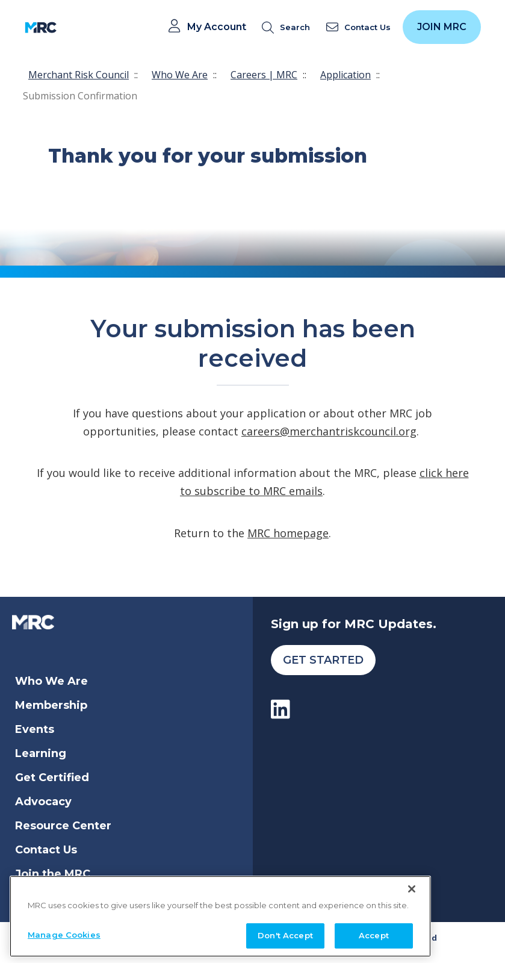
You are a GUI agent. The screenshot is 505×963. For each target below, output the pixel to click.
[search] (288, 27)
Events (34, 729)
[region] (220, 914)
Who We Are (180, 74)
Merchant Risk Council (78, 74)
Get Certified (52, 777)
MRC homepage (288, 533)
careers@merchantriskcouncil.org (329, 431)
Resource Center (63, 825)
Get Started (323, 660)
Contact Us (46, 849)
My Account (216, 27)
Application (345, 74)
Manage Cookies (64, 933)
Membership (51, 705)
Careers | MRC (264, 74)
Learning (40, 753)
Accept (374, 933)
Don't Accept (285, 933)
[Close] (411, 886)
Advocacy (43, 801)
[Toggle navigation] (73, 27)
